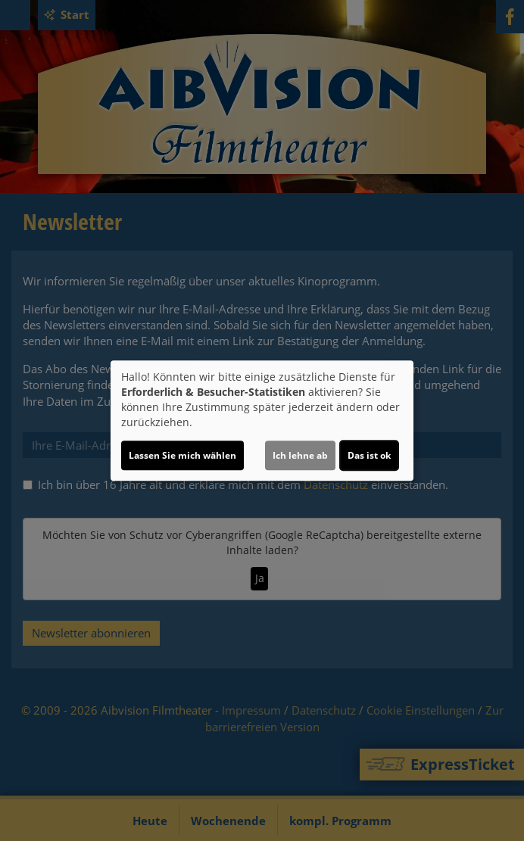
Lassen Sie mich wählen (182, 455)
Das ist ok (369, 455)
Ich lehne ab (300, 455)
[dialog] (262, 420)
